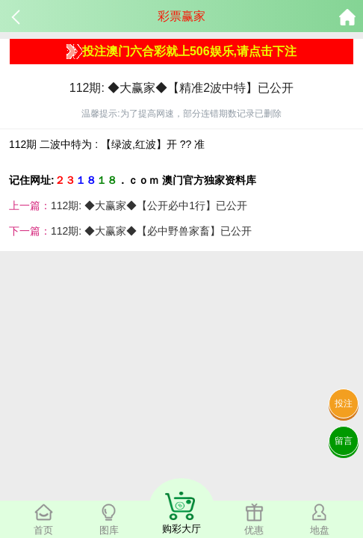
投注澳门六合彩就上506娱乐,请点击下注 (181, 51)
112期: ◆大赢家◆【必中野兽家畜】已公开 (151, 231)
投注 (344, 403)
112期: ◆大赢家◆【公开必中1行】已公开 (149, 205)
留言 (344, 441)
